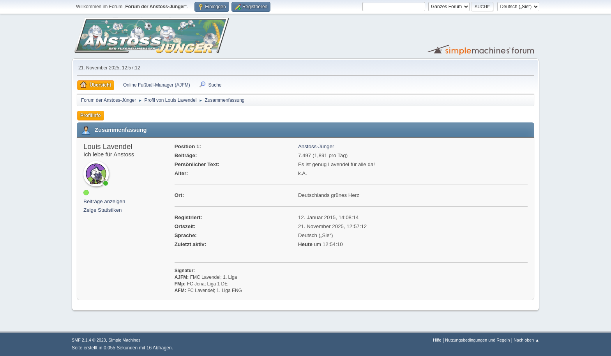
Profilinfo (90, 115)
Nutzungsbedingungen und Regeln (477, 340)
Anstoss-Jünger (316, 146)
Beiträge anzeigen (104, 201)
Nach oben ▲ (526, 340)
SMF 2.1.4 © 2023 (89, 340)
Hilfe (437, 340)
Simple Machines (124, 340)
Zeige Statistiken (102, 210)
